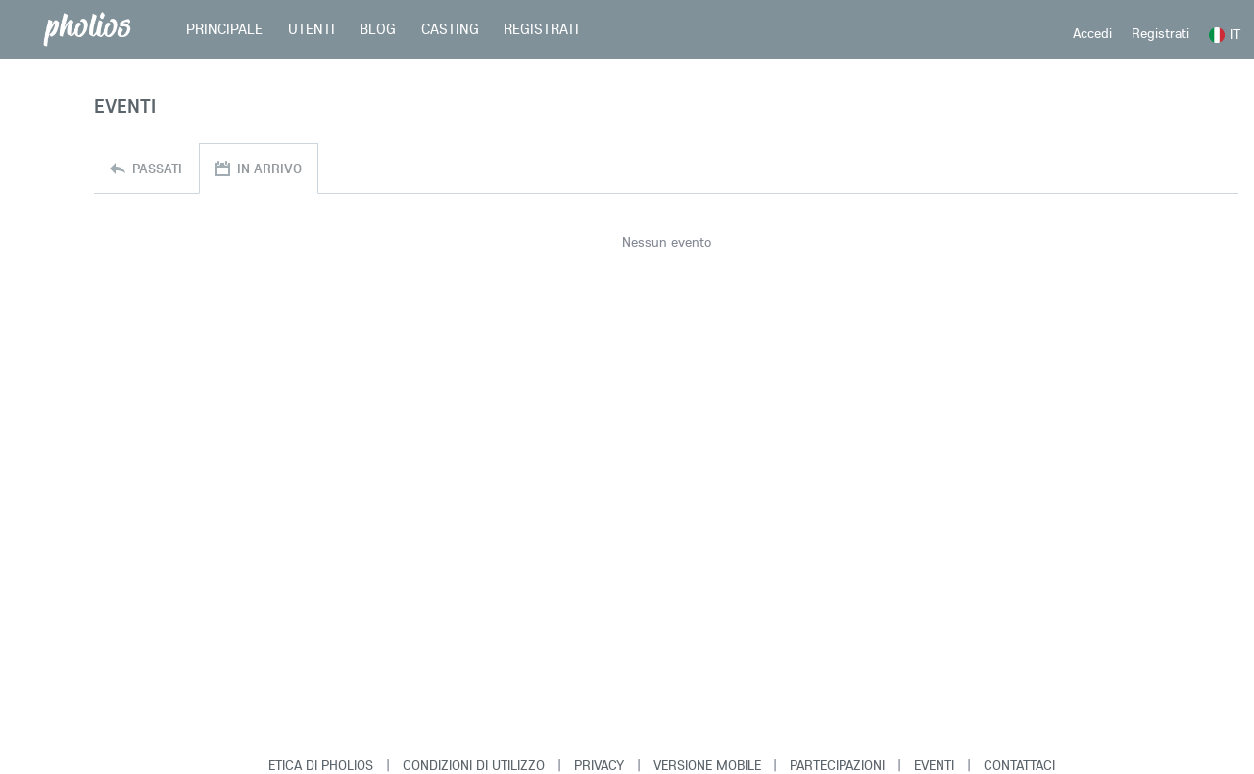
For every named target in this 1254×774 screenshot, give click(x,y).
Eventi (934, 765)
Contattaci (1019, 765)
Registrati (1160, 33)
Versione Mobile (707, 765)
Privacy (599, 765)
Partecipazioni (837, 765)
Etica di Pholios (320, 765)
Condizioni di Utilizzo (474, 765)
